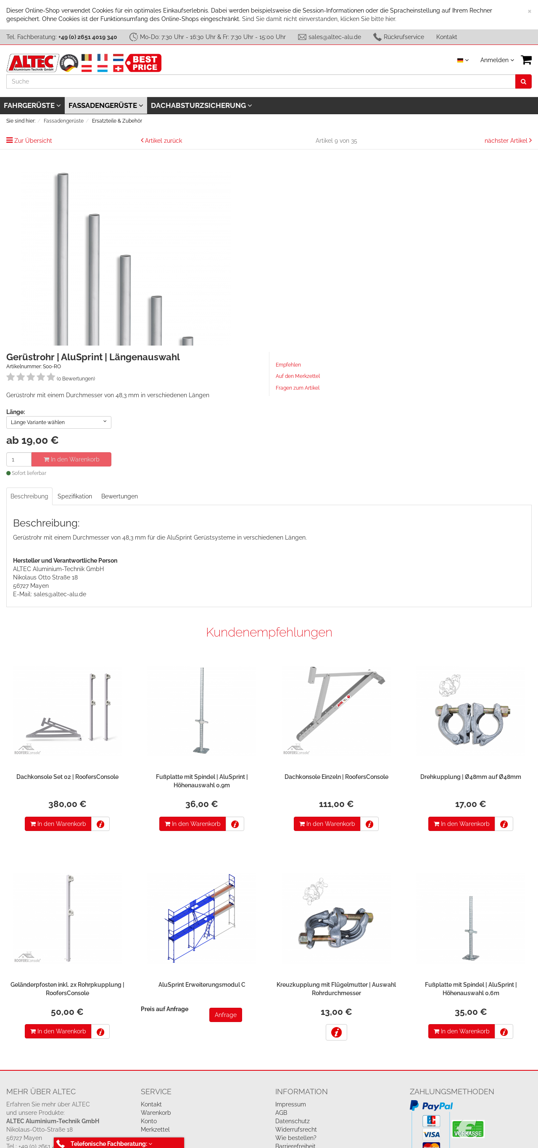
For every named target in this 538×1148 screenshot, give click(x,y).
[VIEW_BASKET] (526, 60)
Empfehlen (288, 365)
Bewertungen (119, 496)
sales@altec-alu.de (335, 37)
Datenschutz (292, 1121)
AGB (281, 1112)
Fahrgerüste (32, 105)
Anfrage (226, 1015)
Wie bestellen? (295, 1138)
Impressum (290, 1104)
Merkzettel (155, 1129)
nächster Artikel (507, 140)
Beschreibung (29, 496)
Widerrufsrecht (296, 1129)
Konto (149, 1121)
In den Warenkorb (72, 459)
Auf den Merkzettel (298, 376)
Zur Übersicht (33, 140)
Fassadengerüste (106, 105)
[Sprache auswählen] (463, 60)
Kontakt (446, 37)
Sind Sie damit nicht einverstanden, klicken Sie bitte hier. (319, 19)
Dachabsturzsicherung (201, 105)
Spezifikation (75, 496)
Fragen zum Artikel (297, 388)
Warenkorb (156, 1112)
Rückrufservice (404, 37)
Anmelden (497, 60)
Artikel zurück (163, 140)
